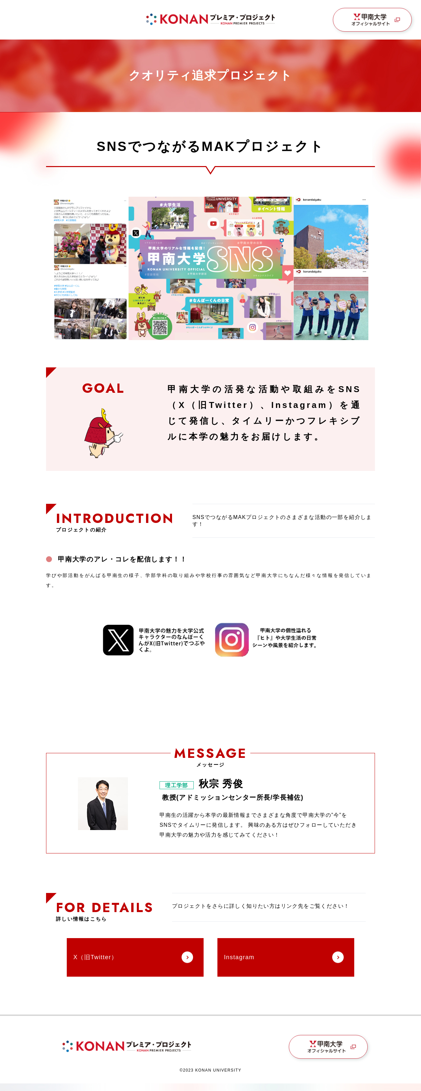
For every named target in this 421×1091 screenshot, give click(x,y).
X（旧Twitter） (95, 957)
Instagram (239, 957)
